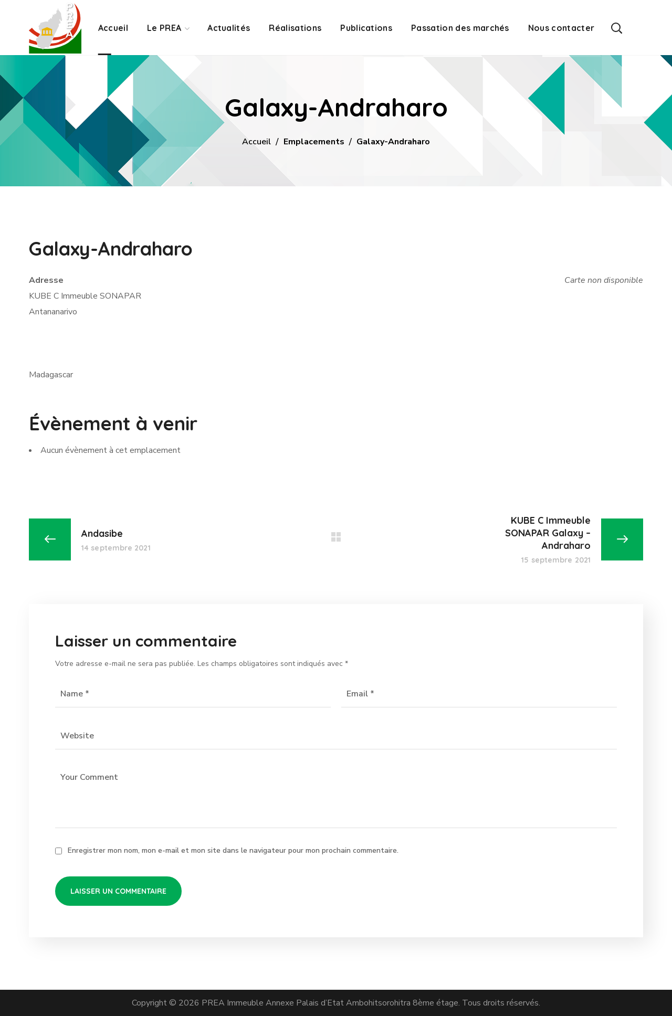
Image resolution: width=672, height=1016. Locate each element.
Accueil (256, 141)
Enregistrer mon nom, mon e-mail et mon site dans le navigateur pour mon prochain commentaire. (233, 850)
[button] (616, 27)
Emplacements (314, 141)
